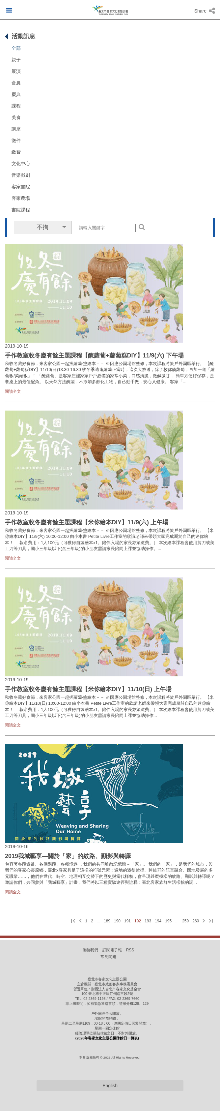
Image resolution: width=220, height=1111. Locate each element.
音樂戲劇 (21, 175)
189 (107, 921)
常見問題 (108, 956)
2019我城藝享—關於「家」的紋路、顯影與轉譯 (68, 856)
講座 (16, 129)
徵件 (16, 140)
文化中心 (21, 163)
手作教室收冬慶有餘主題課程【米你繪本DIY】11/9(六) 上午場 (86, 522)
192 (137, 921)
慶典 (16, 94)
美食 (16, 117)
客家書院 (21, 186)
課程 (16, 105)
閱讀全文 (13, 391)
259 (185, 921)
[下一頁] (204, 921)
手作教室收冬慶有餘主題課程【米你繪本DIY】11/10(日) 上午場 (88, 689)
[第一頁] (73, 921)
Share (204, 11)
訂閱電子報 (112, 950)
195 (168, 921)
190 (117, 921)
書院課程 (21, 209)
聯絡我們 (90, 950)
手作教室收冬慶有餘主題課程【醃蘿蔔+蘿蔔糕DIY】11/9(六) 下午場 (94, 355)
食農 (16, 82)
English (110, 1085)
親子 (16, 59)
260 (195, 921)
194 (158, 921)
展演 (16, 71)
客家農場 (21, 198)
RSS (130, 950)
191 (127, 921)
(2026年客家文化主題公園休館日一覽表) (107, 1038)
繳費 (16, 152)
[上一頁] (80, 921)
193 (148, 921)
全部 (16, 48)
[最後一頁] (211, 921)
